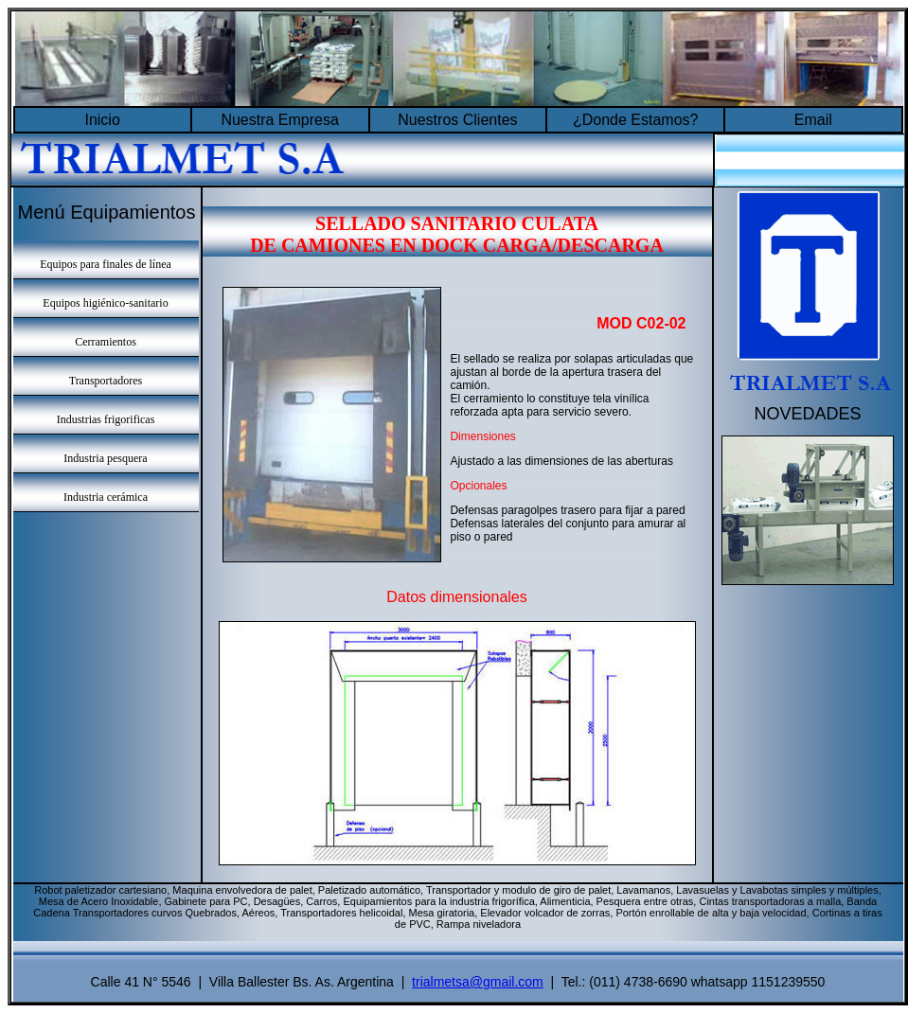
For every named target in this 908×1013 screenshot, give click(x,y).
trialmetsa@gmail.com (477, 981)
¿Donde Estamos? (636, 120)
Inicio (101, 120)
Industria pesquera (105, 458)
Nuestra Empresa (280, 120)
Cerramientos (105, 341)
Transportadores (106, 380)
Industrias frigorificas (106, 419)
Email (813, 120)
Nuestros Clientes (457, 120)
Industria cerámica (105, 497)
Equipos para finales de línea (105, 264)
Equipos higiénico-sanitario (105, 303)
